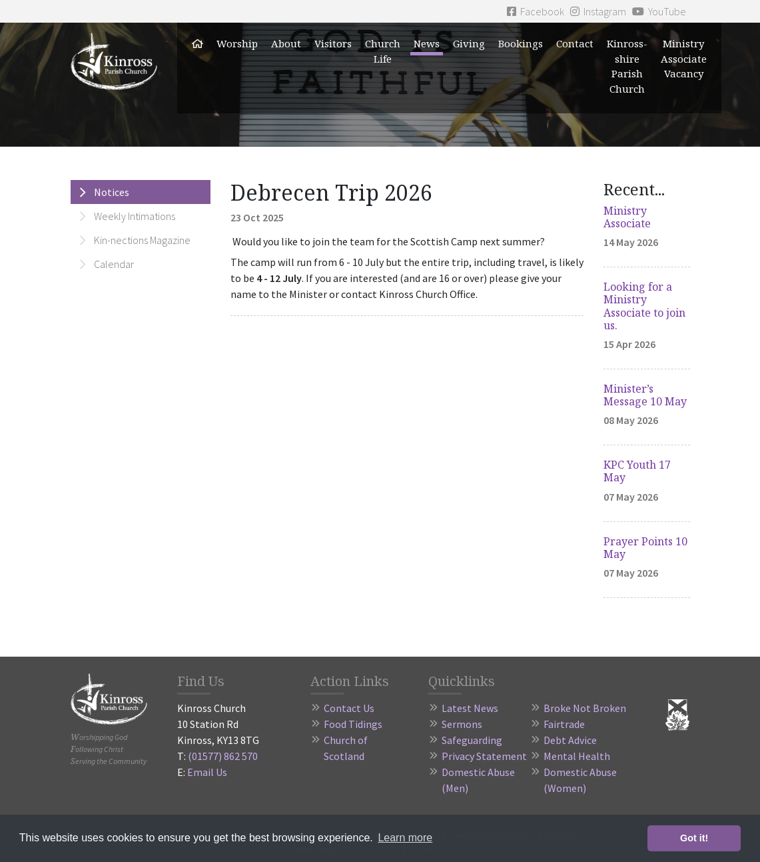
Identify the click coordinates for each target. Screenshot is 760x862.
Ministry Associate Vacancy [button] (684, 58)
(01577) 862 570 (223, 756)
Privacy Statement (484, 756)
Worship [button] (237, 43)
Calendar (114, 264)
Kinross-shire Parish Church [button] (627, 66)
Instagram (598, 11)
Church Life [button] (382, 51)
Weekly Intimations (134, 216)
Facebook (535, 11)
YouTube (659, 11)
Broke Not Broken (585, 708)
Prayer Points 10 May (645, 547)
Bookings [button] (520, 43)
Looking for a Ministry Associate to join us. (644, 306)
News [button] (427, 43)
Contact (574, 43)
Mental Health (577, 756)
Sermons (462, 724)
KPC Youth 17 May (637, 471)
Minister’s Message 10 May (645, 395)
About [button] (286, 43)
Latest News (470, 708)
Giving (469, 43)
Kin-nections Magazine (142, 240)
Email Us (207, 772)
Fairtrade (564, 724)
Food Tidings (353, 724)
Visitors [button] (333, 43)
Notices (111, 192)
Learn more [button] (405, 837)
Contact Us (349, 708)
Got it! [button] (694, 838)
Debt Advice (570, 740)
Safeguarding (472, 740)
